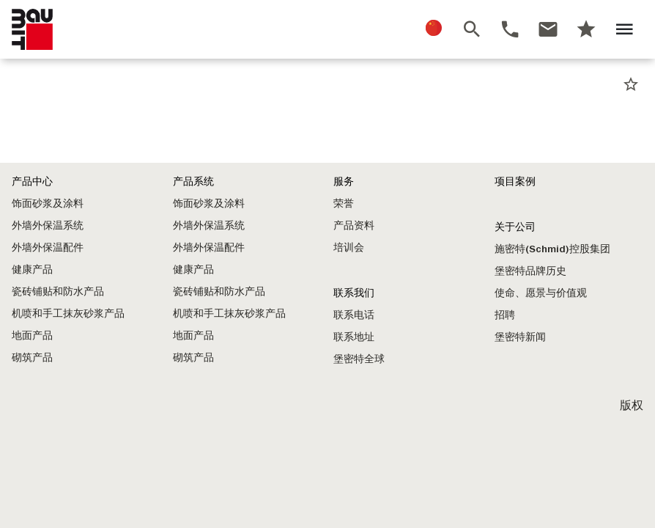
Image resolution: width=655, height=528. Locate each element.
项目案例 (515, 181)
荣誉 (343, 203)
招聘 (505, 315)
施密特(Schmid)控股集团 (552, 249)
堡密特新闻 (520, 337)
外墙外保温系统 (48, 225)
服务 (343, 181)
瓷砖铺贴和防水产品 (58, 291)
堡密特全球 (359, 359)
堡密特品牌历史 (530, 271)
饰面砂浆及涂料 (48, 203)
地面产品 (32, 335)
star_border (631, 84)
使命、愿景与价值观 (541, 293)
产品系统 (193, 181)
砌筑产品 (32, 357)
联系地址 (353, 337)
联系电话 (353, 315)
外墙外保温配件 (48, 247)
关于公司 (515, 227)
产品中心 (32, 181)
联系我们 (353, 293)
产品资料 (353, 225)
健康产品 (32, 269)
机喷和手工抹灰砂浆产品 (68, 313)
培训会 (348, 247)
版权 (631, 405)
